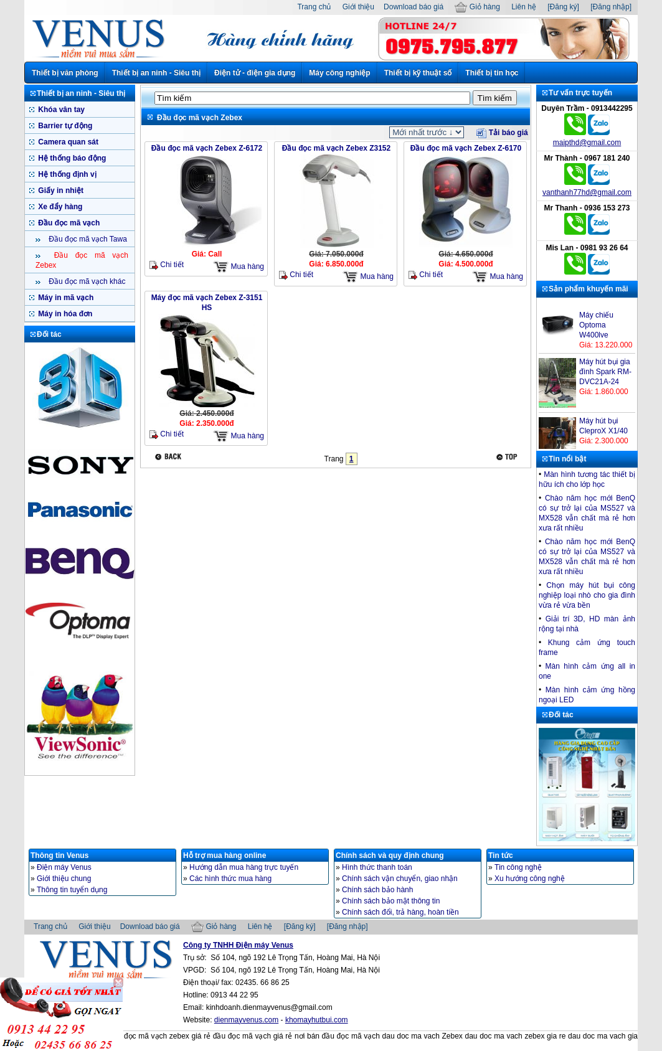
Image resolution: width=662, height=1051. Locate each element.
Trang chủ (314, 6)
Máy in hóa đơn (64, 313)
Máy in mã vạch (64, 297)
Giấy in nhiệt (59, 190)
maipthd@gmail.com (587, 142)
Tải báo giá (501, 132)
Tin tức (500, 855)
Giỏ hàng (477, 6)
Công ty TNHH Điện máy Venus (238, 945)
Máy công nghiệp (339, 72)
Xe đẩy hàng (59, 206)
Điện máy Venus (64, 867)
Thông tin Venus (59, 855)
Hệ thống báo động (71, 158)
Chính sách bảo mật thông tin (391, 901)
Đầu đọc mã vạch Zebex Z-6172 (206, 148)
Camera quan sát (67, 142)
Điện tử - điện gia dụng (254, 72)
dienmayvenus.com (246, 1020)
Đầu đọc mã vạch (68, 223)
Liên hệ (523, 6)
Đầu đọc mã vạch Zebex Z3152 (336, 148)
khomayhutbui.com (316, 1020)
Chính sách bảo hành (377, 889)
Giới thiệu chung (64, 878)
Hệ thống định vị (66, 174)
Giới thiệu (358, 6)
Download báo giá (413, 6)
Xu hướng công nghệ (529, 878)
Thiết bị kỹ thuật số (418, 72)
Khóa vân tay (60, 109)
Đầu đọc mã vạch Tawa (87, 239)
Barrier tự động (64, 125)
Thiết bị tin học (491, 72)
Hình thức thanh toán (377, 867)
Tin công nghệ (518, 867)
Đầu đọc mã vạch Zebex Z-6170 (465, 148)
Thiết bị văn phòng (65, 72)
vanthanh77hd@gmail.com (586, 192)
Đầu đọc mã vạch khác (86, 281)
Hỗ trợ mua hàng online (224, 855)
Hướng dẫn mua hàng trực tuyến (243, 867)
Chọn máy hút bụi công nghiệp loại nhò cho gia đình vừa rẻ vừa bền (587, 595)
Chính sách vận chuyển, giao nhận (400, 878)
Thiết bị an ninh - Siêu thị (156, 72)
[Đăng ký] (563, 6)
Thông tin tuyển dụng (72, 889)
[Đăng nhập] (610, 6)
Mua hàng (238, 267)
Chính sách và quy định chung (390, 855)
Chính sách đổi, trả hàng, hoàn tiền (400, 912)
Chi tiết (166, 265)
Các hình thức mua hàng (230, 878)
